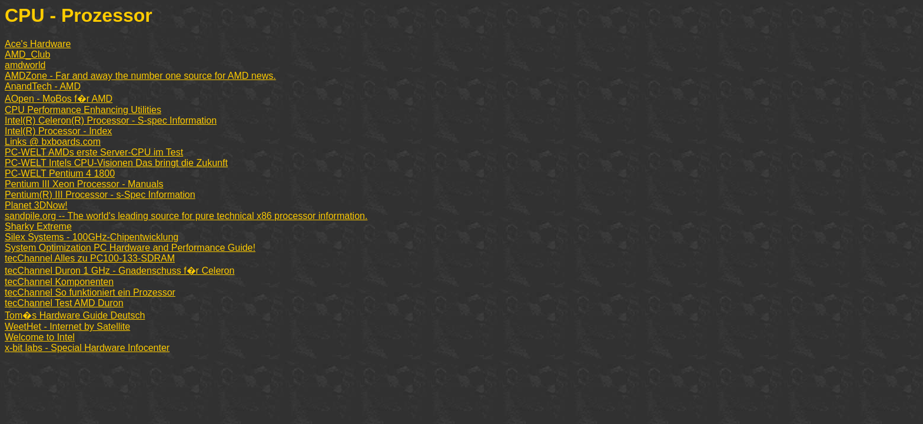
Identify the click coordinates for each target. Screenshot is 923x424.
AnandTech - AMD (43, 86)
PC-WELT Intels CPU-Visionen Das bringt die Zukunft (116, 163)
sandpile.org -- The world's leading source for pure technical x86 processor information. (186, 216)
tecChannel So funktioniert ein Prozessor (90, 292)
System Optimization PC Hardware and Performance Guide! (130, 248)
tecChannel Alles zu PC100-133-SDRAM (90, 258)
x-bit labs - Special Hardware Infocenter (87, 348)
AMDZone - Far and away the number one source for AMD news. (140, 76)
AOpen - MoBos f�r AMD (58, 99)
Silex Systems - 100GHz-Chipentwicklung (91, 237)
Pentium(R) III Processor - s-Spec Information (100, 195)
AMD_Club (27, 54)
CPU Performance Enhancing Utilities (83, 110)
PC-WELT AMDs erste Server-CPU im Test (94, 152)
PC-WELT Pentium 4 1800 (60, 173)
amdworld (25, 65)
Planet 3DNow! (36, 205)
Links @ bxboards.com (53, 142)
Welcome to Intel (40, 337)
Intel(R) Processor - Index (58, 131)
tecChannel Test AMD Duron (64, 303)
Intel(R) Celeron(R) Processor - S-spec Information (111, 120)
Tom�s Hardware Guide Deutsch (75, 315)
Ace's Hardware (38, 44)
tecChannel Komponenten (59, 282)
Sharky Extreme (38, 226)
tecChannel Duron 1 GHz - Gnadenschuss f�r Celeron (119, 271)
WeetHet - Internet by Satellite (67, 327)
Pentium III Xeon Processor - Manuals (84, 184)
